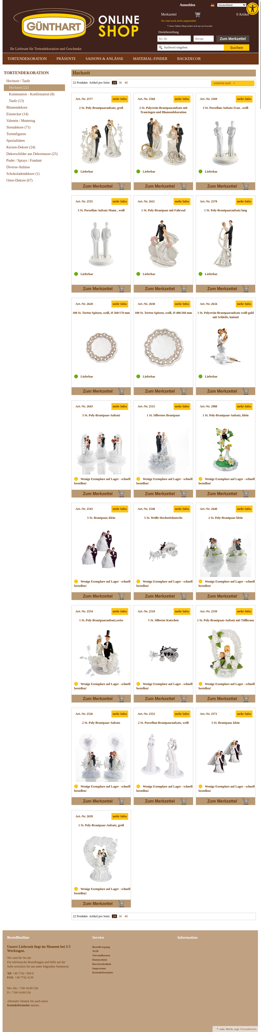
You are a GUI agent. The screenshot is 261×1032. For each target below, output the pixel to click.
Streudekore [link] (18, 127)
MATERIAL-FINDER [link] (150, 59)
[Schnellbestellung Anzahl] (203, 38)
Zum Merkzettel (233, 39)
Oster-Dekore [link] (19, 180)
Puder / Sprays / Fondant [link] (24, 160)
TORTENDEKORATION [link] (27, 59)
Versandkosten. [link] (248, 1028)
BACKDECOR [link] (189, 59)
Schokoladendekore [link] (23, 174)
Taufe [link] (16, 101)
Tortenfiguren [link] (16, 134)
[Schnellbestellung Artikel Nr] (174, 38)
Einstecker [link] (17, 114)
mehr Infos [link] (120, 99)
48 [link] (126, 82)
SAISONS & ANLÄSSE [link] (104, 59)
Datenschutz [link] (99, 959)
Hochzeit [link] (19, 87)
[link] (253, 9)
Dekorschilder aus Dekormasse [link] (32, 154)
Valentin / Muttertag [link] (20, 121)
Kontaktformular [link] (102, 972)
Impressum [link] (99, 968)
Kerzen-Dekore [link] (20, 147)
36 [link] (120, 82)
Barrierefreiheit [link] (101, 963)
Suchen (236, 48)
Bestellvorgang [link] (101, 946)
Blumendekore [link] (16, 107)
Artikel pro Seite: (99, 82)
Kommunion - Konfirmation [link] (31, 94)
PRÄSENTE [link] (66, 59)
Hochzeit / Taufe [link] (18, 81)
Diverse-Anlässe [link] (18, 167)
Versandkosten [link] (101, 955)
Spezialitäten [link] (15, 141)
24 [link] (114, 82)
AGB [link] (95, 950)
